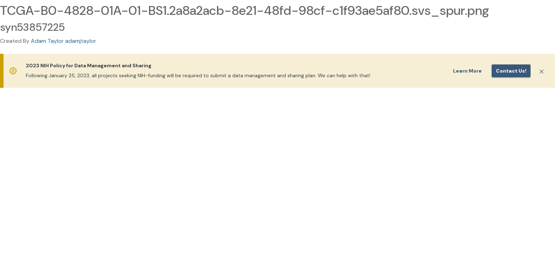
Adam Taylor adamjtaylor (63, 41)
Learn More (467, 71)
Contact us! (511, 71)
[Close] (541, 71)
